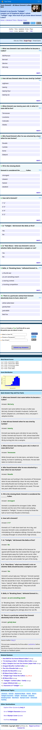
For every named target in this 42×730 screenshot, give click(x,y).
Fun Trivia (6, 1)
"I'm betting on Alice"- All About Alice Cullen (17, 661)
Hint (40, 50)
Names (28, 693)
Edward (5, 155)
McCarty (5, 67)
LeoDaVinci (31, 644)
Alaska (4, 125)
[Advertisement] (21, 35)
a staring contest (8, 281)
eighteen (5, 83)
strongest (5, 175)
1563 (31, 31)
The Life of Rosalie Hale (10, 668)
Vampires (31, 696)
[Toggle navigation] (39, 1)
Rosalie (4, 143)
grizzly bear (6, 307)
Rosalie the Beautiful (10, 671)
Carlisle (4, 147)
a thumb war (6, 273)
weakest (5, 187)
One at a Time (18, 41)
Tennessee (6, 113)
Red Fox (5, 314)
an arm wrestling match (10, 277)
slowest (5, 179)
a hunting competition (10, 284)
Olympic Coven (24, 698)
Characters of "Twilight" (11, 685)
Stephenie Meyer (20, 693)
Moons (34, 693)
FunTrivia (10, 720)
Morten (5, 63)
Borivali (5, 59)
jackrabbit (5, 311)
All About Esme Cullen (10, 673)
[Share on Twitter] (32, 23)
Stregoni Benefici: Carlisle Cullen (14, 666)
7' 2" (3, 203)
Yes (3, 231)
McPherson (6, 56)
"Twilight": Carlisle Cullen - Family (14, 680)
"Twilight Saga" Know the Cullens (14, 676)
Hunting (3, 700)
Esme (4, 151)
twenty (4, 87)
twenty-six (6, 95)
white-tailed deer (8, 303)
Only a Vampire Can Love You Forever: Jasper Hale (19, 663)
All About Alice (8, 678)
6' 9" (3, 211)
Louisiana (5, 117)
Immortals (33, 698)
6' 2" (3, 214)
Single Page (28, 41)
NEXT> (38, 73)
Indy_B (11, 31)
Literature (4, 693)
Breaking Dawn (6, 698)
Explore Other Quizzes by (14, 707)
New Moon (15, 698)
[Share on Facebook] (26, 23)
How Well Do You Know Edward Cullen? (16, 658)
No (3, 234)
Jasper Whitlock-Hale (10, 683)
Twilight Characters (7, 696)
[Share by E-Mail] (38, 23)
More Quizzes (13, 715)
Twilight (16, 696)
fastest (4, 183)
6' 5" (3, 207)
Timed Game (37, 41)
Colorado (5, 121)
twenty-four (6, 91)
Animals (11, 693)
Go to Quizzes (15, 711)
